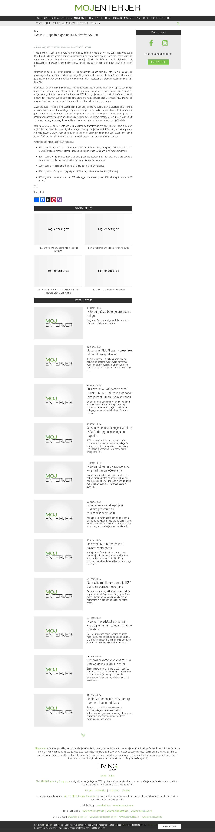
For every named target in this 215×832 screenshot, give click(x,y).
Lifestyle (82, 23)
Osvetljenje (43, 23)
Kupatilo (93, 18)
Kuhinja (105, 18)
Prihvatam (169, 826)
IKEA (36, 31)
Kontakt (126, 790)
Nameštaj (80, 18)
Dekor (154, 18)
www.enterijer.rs (77, 816)
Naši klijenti (114, 790)
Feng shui (165, 18)
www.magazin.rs (93, 811)
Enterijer (66, 18)
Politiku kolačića (98, 828)
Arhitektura (51, 18)
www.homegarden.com (102, 816)
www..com (124, 805)
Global (103, 775)
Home (39, 18)
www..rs (103, 805)
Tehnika (95, 23)
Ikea (138, 18)
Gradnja (117, 18)
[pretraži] (178, 24)
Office (56, 23)
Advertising (100, 790)
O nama (89, 790)
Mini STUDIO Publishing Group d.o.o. (53, 781)
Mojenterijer (40, 748)
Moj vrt (129, 18)
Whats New (68, 23)
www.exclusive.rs (141, 811)
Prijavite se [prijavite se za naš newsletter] (158, 61)
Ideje (146, 18)
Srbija (112, 775)
